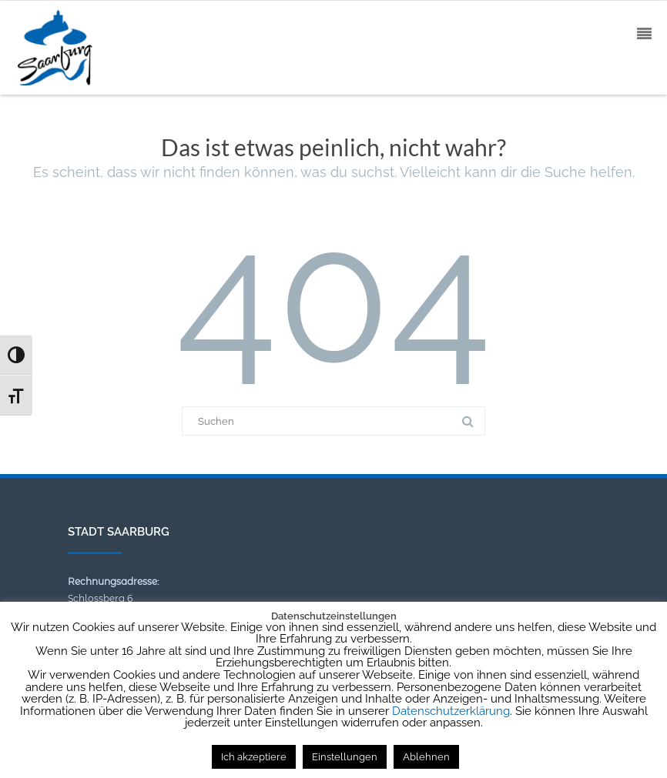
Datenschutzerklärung (451, 711)
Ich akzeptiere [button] (254, 757)
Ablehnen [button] (426, 757)
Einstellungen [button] (344, 757)
